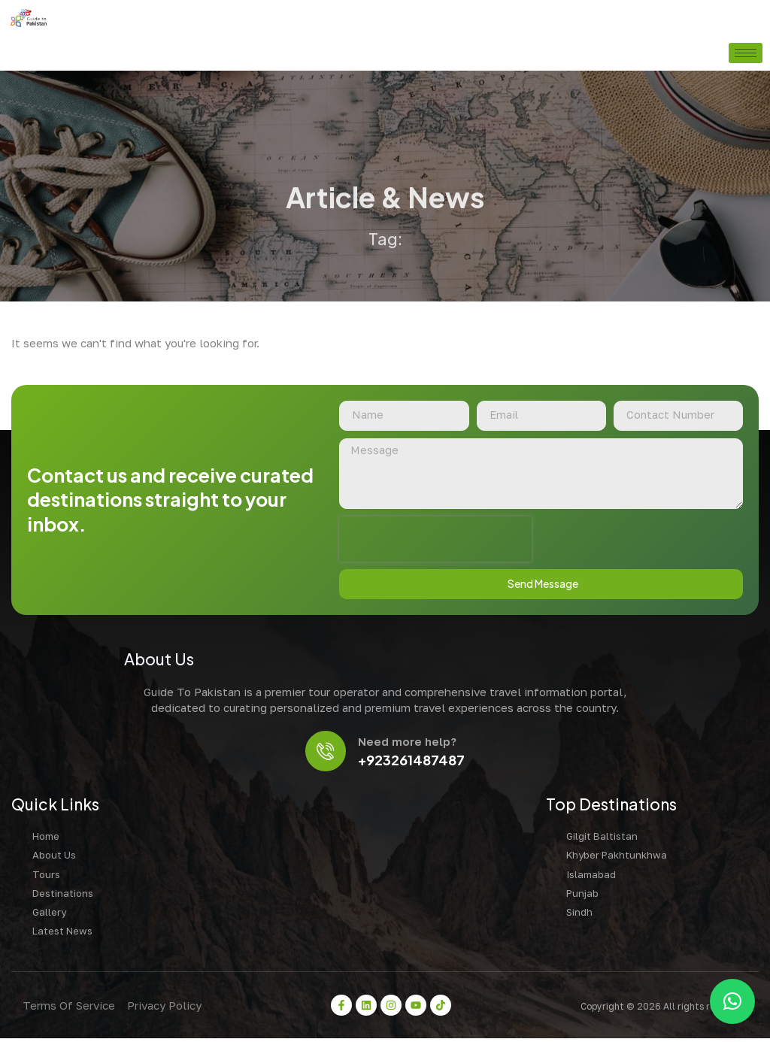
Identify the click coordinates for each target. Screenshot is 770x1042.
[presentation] (435, 540)
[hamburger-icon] (745, 53)
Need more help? (408, 744)
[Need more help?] (326, 753)
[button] (732, 1001)
